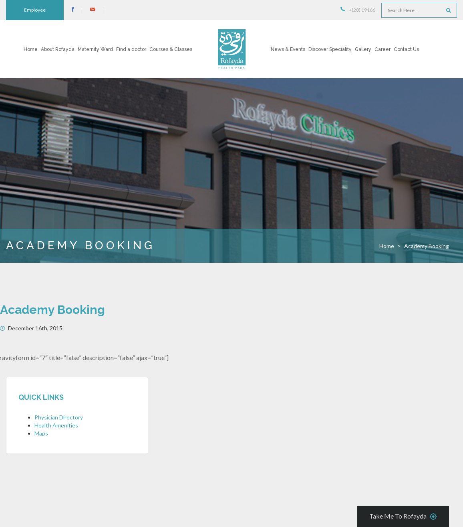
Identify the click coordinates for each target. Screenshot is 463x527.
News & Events (288, 49)
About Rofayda (57, 49)
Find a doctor (131, 49)
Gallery (363, 49)
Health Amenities (56, 425)
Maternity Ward (95, 49)
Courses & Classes (170, 49)
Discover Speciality (330, 49)
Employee (35, 10)
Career (382, 49)
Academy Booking (52, 310)
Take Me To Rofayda (403, 516)
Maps (41, 433)
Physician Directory (58, 417)
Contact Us (406, 49)
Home (31, 49)
